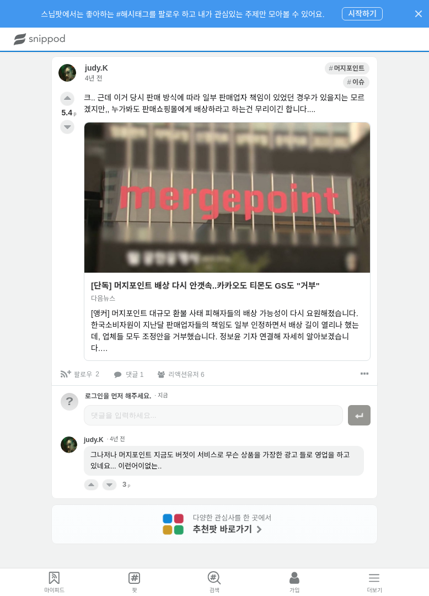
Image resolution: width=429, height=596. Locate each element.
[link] (318, 68)
